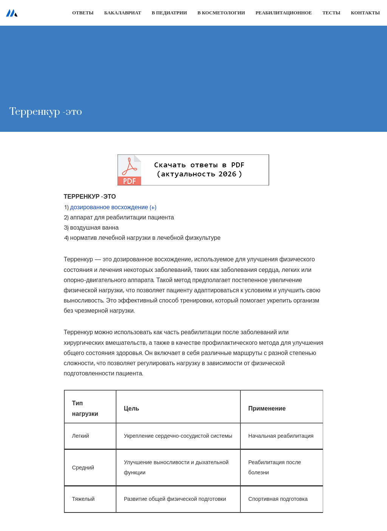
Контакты (365, 12)
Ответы (83, 12)
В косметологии (221, 12)
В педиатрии (169, 12)
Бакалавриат (122, 12)
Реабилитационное (283, 12)
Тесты (331, 12)
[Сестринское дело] (12, 13)
